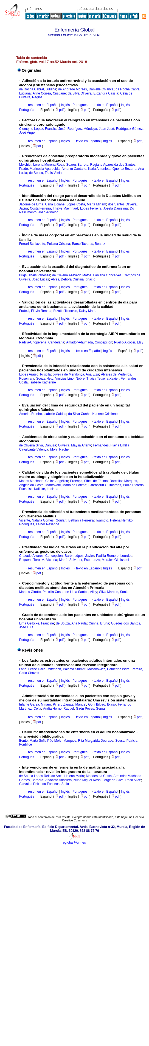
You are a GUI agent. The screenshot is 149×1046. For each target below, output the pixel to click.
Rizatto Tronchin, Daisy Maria (74, 311)
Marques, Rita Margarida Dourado (88, 741)
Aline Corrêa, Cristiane (49, 93)
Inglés (65, 105)
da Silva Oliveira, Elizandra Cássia (93, 93)
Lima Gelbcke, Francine (36, 623)
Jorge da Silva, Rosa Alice (122, 780)
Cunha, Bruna (99, 623)
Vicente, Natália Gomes (36, 520)
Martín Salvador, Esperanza (79, 560)
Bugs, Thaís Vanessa (34, 275)
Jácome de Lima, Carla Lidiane (41, 204)
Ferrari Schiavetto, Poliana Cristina (44, 244)
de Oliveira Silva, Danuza (37, 445)
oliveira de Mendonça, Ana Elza (76, 374)
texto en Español (106, 105)
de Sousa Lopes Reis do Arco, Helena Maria (51, 776)
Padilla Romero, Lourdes (114, 556)
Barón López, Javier (79, 556)
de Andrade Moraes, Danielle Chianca (86, 89)
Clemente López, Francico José (42, 129)
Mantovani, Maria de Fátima (66, 485)
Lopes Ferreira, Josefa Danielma (104, 208)
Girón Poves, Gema (90, 708)
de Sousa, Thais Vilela (45, 173)
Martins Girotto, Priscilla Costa (41, 592)
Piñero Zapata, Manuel (69, 704)
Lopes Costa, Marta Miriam (86, 204)
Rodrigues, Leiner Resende (39, 524)
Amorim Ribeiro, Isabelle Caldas (42, 414)
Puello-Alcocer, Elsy (128, 342)
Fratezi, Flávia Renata (35, 311)
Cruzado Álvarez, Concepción (41, 556)
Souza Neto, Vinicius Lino (55, 378)
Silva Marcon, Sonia (113, 592)
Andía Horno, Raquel (58, 708)
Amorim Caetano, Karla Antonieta (85, 169)
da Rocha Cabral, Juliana (37, 89)
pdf (59, 110)
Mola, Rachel (59, 449)
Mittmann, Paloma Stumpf (66, 669)
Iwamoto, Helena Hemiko (114, 520)
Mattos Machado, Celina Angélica (43, 481)
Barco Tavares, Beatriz (88, 244)
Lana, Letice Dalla (32, 669)
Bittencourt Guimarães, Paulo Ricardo (116, 485)
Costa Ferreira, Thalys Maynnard (54, 208)
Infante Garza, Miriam (35, 704)
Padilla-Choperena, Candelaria (41, 342)
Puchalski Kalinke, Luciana (38, 489)
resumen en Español (43, 105)
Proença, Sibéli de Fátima (89, 481)
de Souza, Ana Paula (71, 623)
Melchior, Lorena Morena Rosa (41, 165)
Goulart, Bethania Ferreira (75, 520)
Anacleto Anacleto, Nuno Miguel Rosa (72, 780)
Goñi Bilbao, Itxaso (102, 704)
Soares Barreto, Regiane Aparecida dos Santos (100, 165)
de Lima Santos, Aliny (81, 592)
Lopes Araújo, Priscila (35, 374)
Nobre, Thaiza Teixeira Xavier (97, 378)
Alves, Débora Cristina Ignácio (73, 279)
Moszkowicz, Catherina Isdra (109, 669)
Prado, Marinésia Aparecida (39, 169)
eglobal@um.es (74, 842)
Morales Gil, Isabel (115, 560)
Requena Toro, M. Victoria (38, 560)
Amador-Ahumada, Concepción (89, 342)
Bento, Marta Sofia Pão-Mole (40, 741)
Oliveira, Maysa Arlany (74, 445)
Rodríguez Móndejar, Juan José (91, 129)
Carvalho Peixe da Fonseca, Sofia (44, 784)
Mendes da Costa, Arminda (106, 776)
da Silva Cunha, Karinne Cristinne (92, 414)
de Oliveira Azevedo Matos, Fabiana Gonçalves (87, 275)
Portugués (80, 105)
